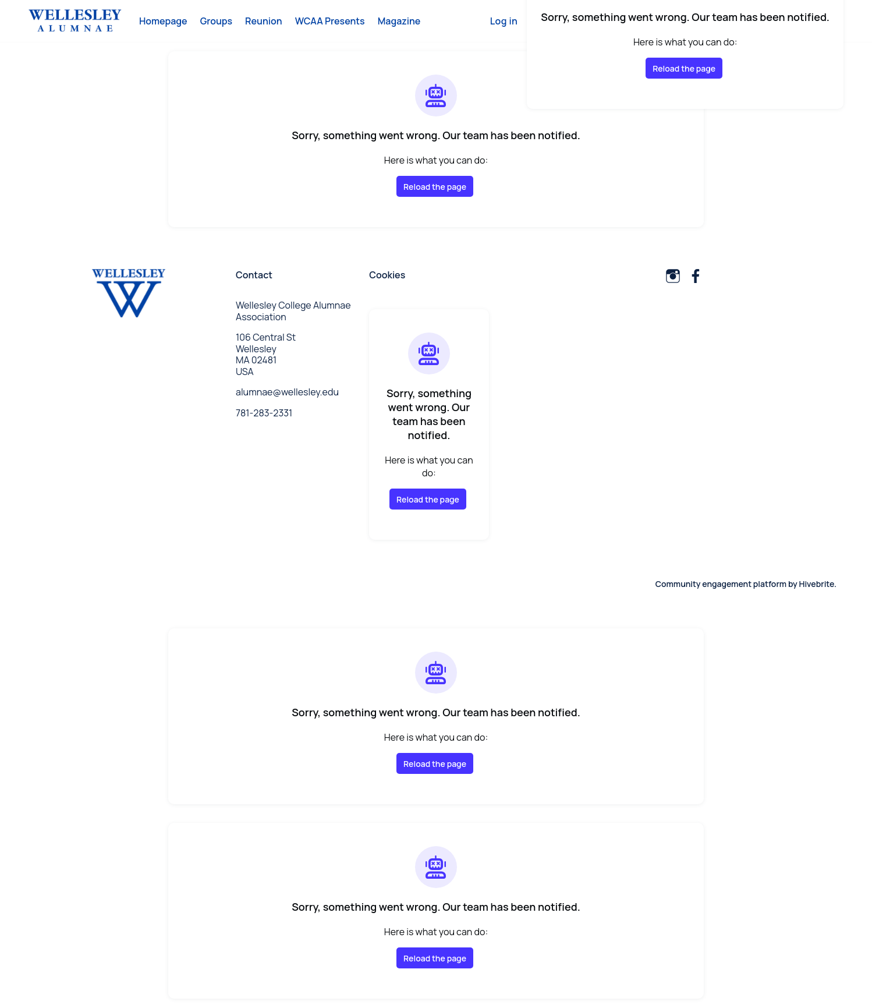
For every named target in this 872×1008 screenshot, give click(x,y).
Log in (504, 21)
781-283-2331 (264, 412)
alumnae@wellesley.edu (287, 391)
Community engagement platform (720, 583)
